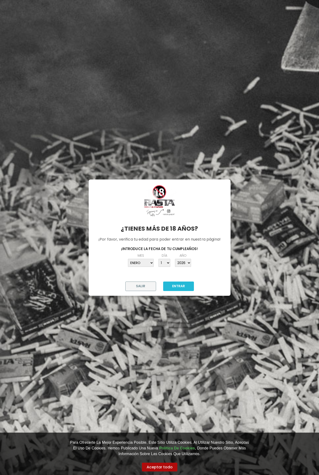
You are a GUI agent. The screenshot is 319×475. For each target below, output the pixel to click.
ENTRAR (178, 286)
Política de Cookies (177, 448)
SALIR (140, 286)
